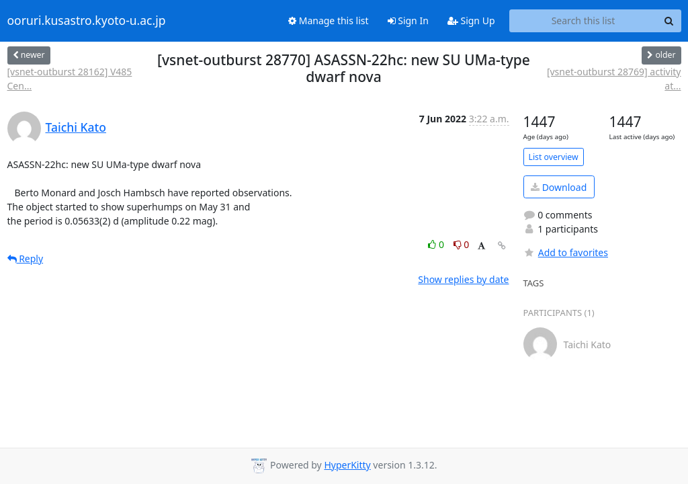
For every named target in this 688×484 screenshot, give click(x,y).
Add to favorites (565, 252)
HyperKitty (347, 464)
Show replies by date (463, 279)
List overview (553, 157)
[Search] (669, 20)
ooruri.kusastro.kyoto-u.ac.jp (86, 21)
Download (559, 187)
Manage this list (328, 20)
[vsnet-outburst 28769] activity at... (614, 78)
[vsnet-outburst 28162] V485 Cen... (69, 78)
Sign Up (471, 20)
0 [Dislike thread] (462, 244)
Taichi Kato (76, 127)
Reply (25, 258)
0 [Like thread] (437, 244)
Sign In (408, 20)
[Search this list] (583, 20)
